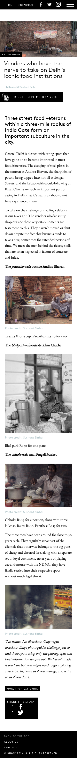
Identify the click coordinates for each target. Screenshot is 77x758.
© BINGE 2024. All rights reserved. (31, 753)
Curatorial (25, 5)
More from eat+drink (22, 688)
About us (11, 741)
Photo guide (11, 54)
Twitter (21, 712)
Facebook (21, 706)
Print (10, 5)
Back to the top (16, 736)
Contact (10, 747)
